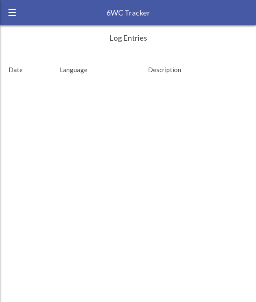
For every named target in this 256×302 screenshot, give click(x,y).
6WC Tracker (128, 12)
